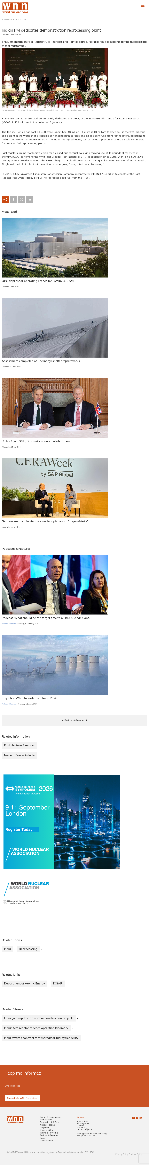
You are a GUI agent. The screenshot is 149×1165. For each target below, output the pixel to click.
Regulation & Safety (49, 1122)
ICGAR (57, 983)
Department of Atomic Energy (24, 983)
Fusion (43, 1138)
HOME (4, 20)
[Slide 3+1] (82, 874)
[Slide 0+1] (66, 874)
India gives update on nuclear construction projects (38, 1018)
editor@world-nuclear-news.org (92, 1134)
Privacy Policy (121, 1154)
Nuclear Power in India (19, 755)
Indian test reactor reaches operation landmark (36, 1028)
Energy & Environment (50, 1117)
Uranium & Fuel (47, 1130)
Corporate (44, 1128)
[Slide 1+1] (72, 874)
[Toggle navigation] (143, 5)
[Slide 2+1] (77, 874)
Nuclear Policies (47, 1125)
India (7, 949)
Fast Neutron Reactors (19, 745)
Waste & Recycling (49, 1133)
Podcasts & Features (9, 624)
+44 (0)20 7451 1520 (86, 1136)
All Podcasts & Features (73, 721)
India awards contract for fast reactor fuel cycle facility (41, 1038)
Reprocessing (28, 949)
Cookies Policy (135, 1154)
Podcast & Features (49, 1136)
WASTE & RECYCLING (17, 20)
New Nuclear (46, 1120)
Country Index (46, 1141)
